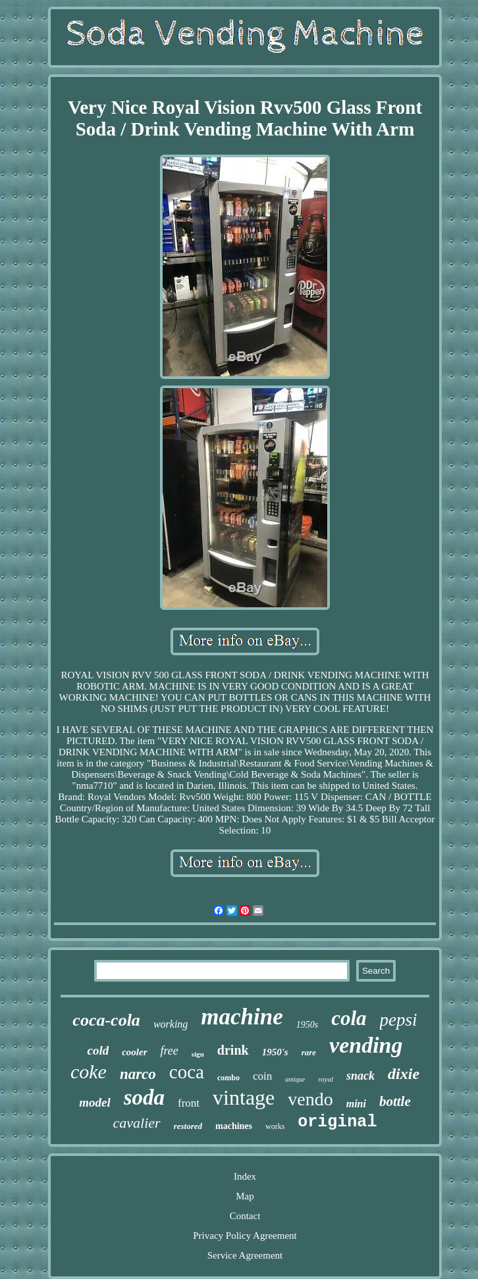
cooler (134, 1052)
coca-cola (106, 1020)
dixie (403, 1073)
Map (245, 1196)
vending (365, 1045)
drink (233, 1050)
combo (228, 1077)
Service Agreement (245, 1255)
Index (245, 1176)
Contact (245, 1216)
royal (325, 1079)
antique (295, 1079)
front (188, 1103)
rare (309, 1052)
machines (233, 1126)
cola (348, 1018)
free (169, 1050)
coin (262, 1076)
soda (144, 1097)
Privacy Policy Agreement (244, 1235)
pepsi (398, 1020)
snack (360, 1075)
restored (188, 1126)
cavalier (137, 1123)
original (337, 1122)
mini (356, 1103)
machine (241, 1017)
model (95, 1102)
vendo (310, 1099)
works (274, 1126)
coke (88, 1071)
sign (198, 1054)
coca (186, 1071)
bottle (395, 1101)
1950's (275, 1052)
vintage (244, 1097)
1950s (307, 1025)
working (170, 1024)
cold (98, 1050)
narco (138, 1074)
